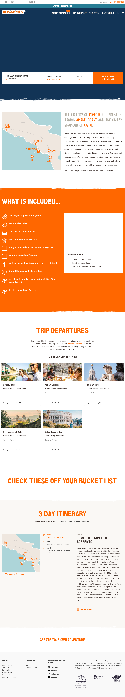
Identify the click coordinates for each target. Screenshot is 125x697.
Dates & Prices (108, 78)
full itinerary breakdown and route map (73, 521)
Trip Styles (94, 13)
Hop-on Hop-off (80, 13)
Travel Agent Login (9, 677)
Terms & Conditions (9, 675)
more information (74, 344)
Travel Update (7, 665)
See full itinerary (85, 609)
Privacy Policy (7, 672)
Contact (103, 2)
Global (31, 2)
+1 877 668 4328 (117, 2)
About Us (5, 668)
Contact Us (6, 670)
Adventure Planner (61, 12)
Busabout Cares (31, 668)
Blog (26, 665)
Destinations (108, 13)
